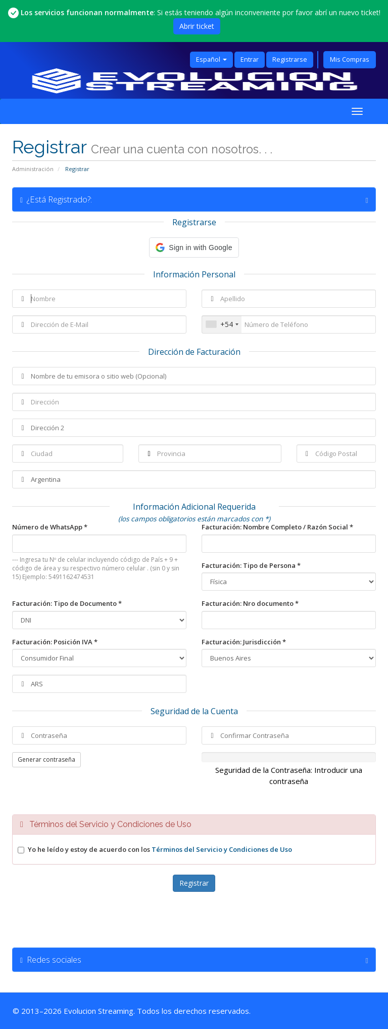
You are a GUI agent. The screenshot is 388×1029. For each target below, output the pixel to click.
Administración (33, 169)
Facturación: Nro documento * (250, 603)
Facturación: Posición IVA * (55, 641)
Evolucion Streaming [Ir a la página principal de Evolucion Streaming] (98, 1011)
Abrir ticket (196, 26)
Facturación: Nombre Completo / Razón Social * (277, 526)
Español (211, 59)
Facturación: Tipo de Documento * (67, 603)
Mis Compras (349, 59)
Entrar (249, 59)
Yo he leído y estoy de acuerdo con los (160, 849)
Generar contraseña (46, 759)
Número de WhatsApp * (49, 526)
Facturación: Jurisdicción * (244, 641)
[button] (193, 247)
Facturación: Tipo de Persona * (251, 565)
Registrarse (289, 59)
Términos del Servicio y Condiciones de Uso (222, 849)
